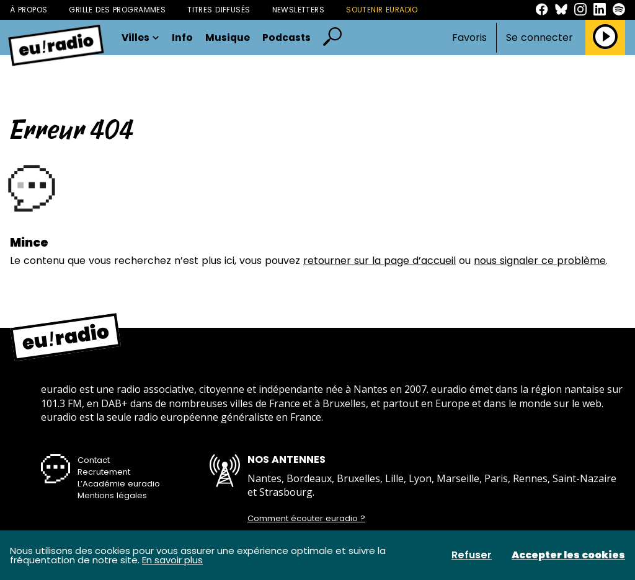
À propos (28, 9)
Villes (140, 38)
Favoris (469, 37)
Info (182, 38)
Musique (227, 38)
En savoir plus (172, 560)
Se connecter (539, 38)
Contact (94, 460)
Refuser (471, 555)
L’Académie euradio (119, 484)
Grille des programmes (117, 9)
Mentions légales (112, 495)
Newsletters (298, 9)
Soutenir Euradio (382, 9)
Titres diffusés (218, 9)
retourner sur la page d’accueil (379, 260)
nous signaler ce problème (540, 260)
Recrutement (104, 472)
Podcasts (286, 38)
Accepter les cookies (568, 555)
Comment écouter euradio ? (306, 518)
